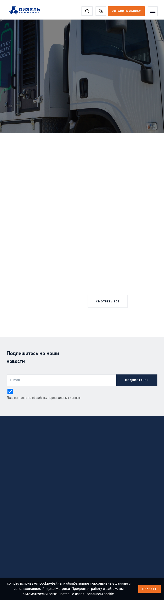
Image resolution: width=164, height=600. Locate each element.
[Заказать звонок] (100, 11)
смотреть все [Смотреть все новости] (107, 301)
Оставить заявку (126, 11)
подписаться (137, 380)
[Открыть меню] (152, 11)
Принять (149, 588)
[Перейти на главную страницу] (27, 10)
